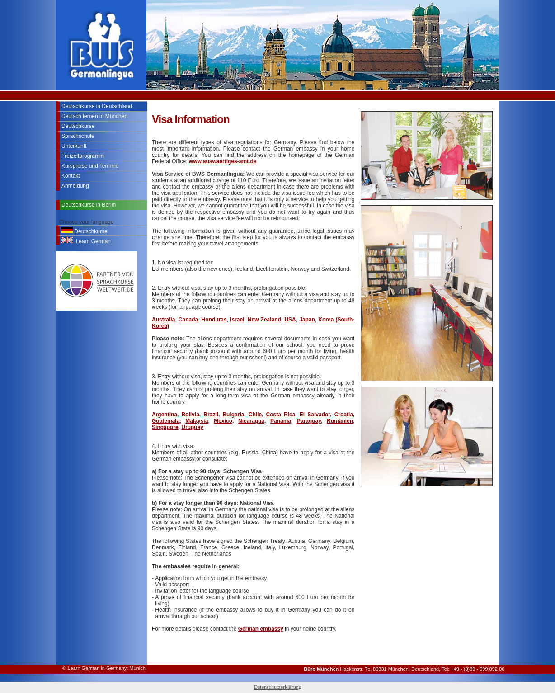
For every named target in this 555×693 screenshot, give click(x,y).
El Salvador (315, 414)
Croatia (343, 414)
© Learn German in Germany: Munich (104, 668)
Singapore (165, 427)
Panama (280, 421)
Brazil (210, 414)
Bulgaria (233, 414)
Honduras (214, 319)
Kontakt (70, 176)
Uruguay (192, 427)
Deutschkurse (77, 126)
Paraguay (309, 421)
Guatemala (165, 421)
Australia (163, 319)
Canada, (189, 319)
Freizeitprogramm (82, 156)
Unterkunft (73, 146)
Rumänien (340, 421)
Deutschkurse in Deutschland (96, 106)
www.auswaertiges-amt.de (223, 161)
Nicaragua (251, 421)
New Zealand (264, 319)
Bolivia (190, 414)
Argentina (164, 414)
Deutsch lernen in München (94, 116)
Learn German (86, 241)
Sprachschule (77, 136)
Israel (237, 319)
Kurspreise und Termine (90, 166)
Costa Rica (281, 414)
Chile (255, 414)
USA (290, 319)
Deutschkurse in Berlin (88, 205)
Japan (307, 319)
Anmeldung (75, 186)
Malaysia (196, 421)
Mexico (223, 421)
